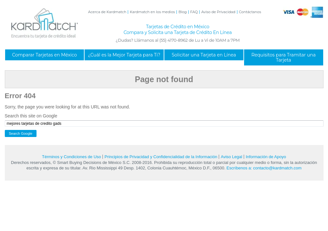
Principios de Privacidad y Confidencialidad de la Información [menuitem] (160, 157)
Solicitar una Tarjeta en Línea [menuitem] (204, 55)
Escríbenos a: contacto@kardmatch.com (263, 168)
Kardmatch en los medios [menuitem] (152, 12)
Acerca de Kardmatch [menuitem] (107, 12)
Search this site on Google (31, 115)
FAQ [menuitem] (194, 12)
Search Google (20, 133)
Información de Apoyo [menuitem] (266, 157)
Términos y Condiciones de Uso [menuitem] (71, 157)
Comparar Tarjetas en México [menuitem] (44, 55)
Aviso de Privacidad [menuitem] (218, 12)
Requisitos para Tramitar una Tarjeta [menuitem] (283, 57)
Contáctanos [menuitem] (250, 12)
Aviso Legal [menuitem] (231, 157)
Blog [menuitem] (182, 12)
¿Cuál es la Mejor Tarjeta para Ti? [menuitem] (124, 55)
